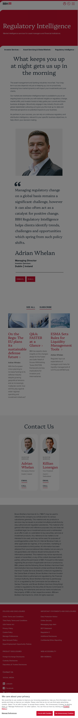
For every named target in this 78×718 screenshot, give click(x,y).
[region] (39, 705)
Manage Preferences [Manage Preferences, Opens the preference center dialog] (9, 713)
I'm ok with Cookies (45, 713)
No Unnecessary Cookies (64, 713)
